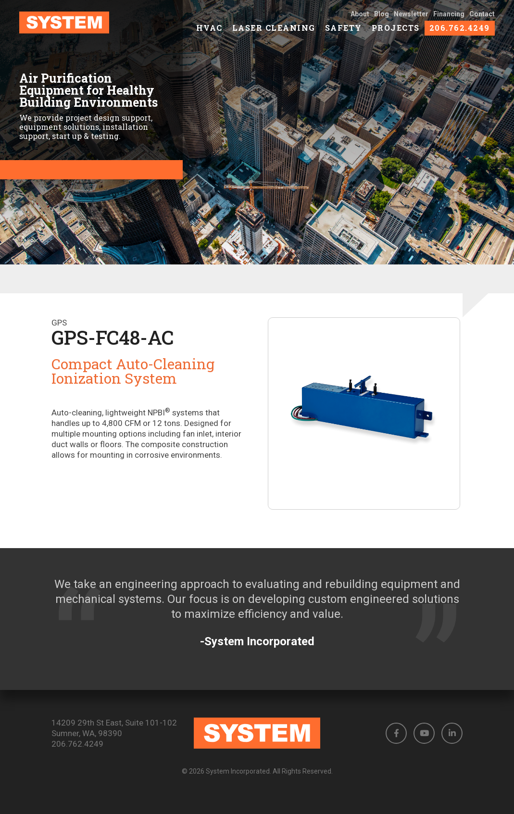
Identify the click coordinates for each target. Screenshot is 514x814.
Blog (381, 20)
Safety (343, 34)
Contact (482, 20)
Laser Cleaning (273, 34)
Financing (448, 20)
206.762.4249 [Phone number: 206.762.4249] (77, 744)
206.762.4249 (459, 34)
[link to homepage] (71, 28)
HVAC (209, 34)
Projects (396, 34)
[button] (396, 733)
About (360, 20)
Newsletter (411, 20)
